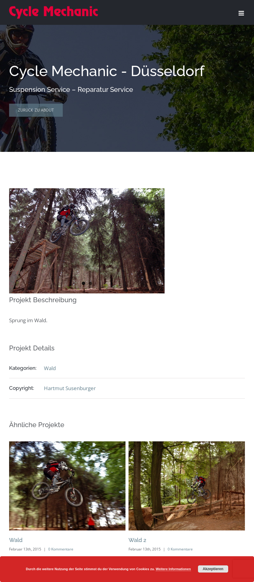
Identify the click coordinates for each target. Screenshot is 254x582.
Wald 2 (137, 540)
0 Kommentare (60, 549)
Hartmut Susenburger (70, 388)
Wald (50, 368)
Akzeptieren (213, 569)
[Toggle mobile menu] (242, 13)
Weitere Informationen (173, 569)
